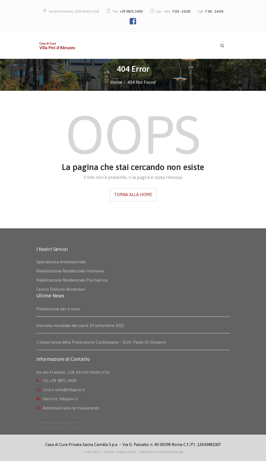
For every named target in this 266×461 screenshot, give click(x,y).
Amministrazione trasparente (71, 408)
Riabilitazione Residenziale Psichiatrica (72, 280)
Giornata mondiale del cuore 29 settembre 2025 (80, 325)
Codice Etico (92, 452)
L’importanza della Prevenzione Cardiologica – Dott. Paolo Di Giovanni (101, 342)
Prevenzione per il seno (58, 309)
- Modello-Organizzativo (119, 452)
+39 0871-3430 (131, 11)
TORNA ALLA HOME (133, 194)
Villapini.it (68, 399)
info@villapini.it (70, 389)
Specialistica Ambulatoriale (61, 262)
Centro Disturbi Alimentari (60, 289)
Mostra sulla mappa (61, 422)
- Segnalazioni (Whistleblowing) (160, 452)
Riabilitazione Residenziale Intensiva (70, 271)
